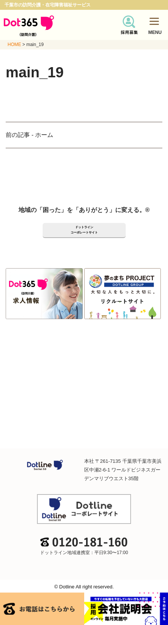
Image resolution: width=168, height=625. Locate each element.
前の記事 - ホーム (29, 135)
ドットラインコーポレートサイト (84, 230)
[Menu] (154, 21)
